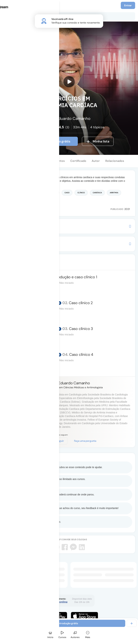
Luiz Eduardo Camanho (70, 383)
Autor (96, 161)
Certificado (78, 161)
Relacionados (114, 161)
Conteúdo (13, 161)
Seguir (59, 440)
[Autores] (75, 634)
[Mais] (87, 634)
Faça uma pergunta (85, 440)
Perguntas (33, 161)
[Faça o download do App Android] (53, 616)
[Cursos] (62, 634)
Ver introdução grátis (51, 141)
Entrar (128, 5)
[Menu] (7, 5)
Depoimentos (55, 161)
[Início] (50, 634)
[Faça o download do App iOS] (84, 616)
